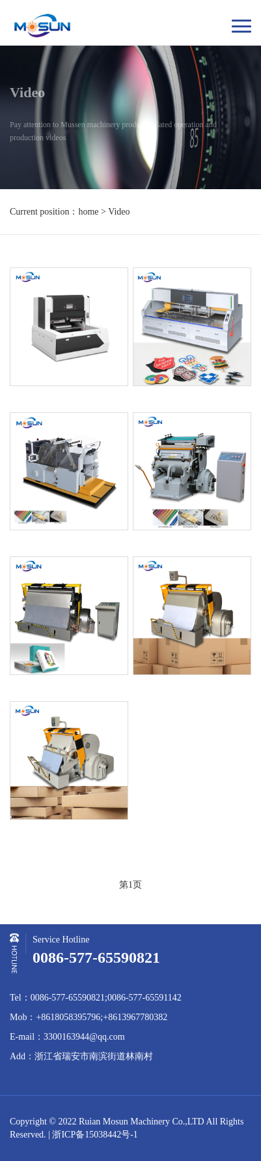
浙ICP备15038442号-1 (94, 1134)
